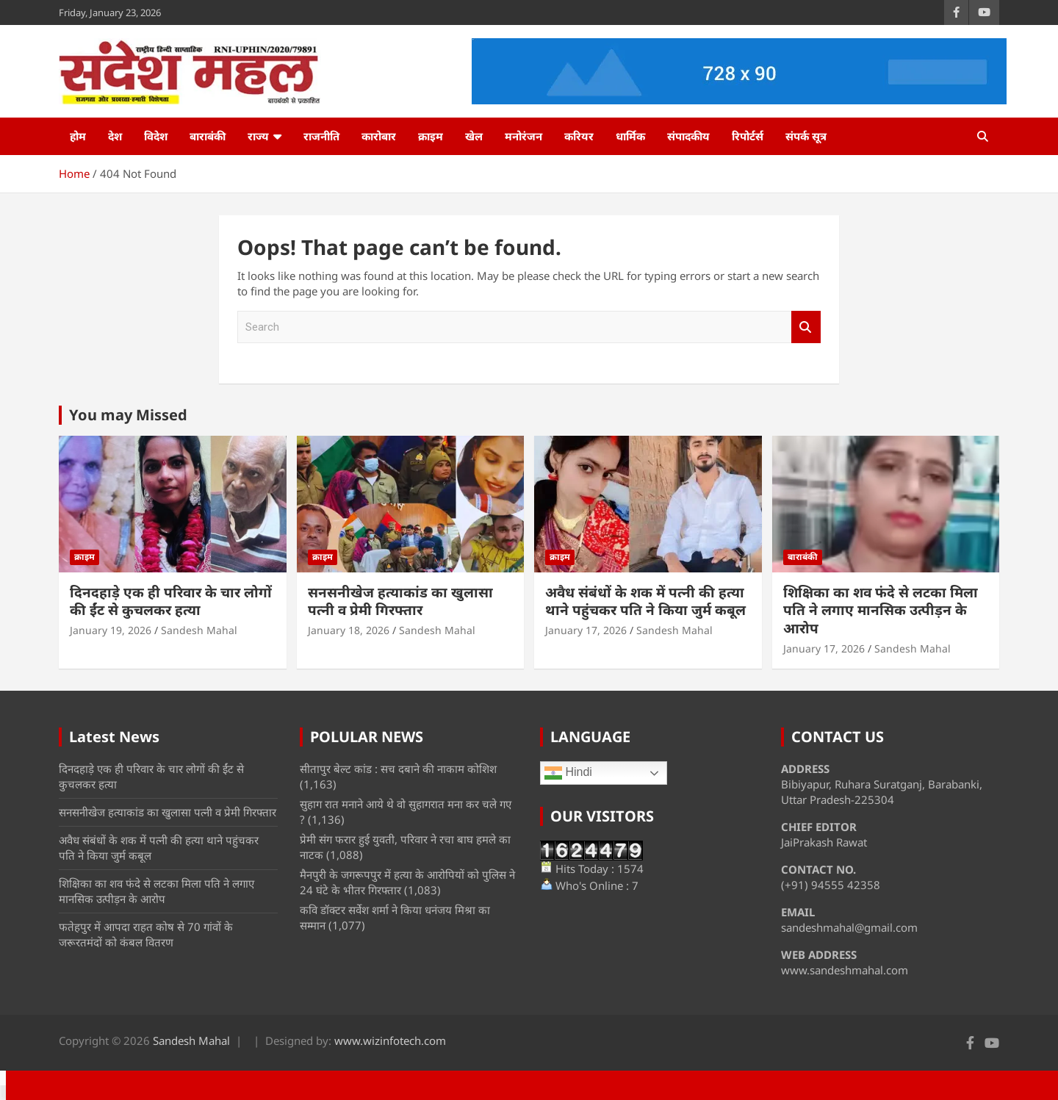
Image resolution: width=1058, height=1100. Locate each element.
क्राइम (430, 136)
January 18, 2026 (348, 630)
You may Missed (128, 415)
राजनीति (321, 136)
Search (806, 327)
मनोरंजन (523, 136)
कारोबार (378, 136)
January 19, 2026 (110, 630)
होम (78, 136)
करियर (579, 136)
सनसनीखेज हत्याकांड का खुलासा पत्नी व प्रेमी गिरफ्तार (400, 601)
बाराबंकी (208, 136)
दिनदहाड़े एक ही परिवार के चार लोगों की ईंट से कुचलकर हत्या (171, 601)
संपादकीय (688, 136)
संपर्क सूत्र (806, 136)
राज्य (258, 136)
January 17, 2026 (586, 630)
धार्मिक (630, 136)
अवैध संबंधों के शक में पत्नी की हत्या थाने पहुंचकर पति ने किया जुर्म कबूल (645, 601)
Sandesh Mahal (199, 630)
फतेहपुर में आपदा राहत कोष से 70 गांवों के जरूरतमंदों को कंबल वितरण (146, 934)
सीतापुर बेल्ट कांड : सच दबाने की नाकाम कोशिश (398, 768)
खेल (474, 136)
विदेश (156, 136)
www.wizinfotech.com (390, 1040)
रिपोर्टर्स (747, 136)
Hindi (568, 773)
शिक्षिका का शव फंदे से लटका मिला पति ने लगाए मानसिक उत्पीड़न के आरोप (880, 610)
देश (115, 136)
